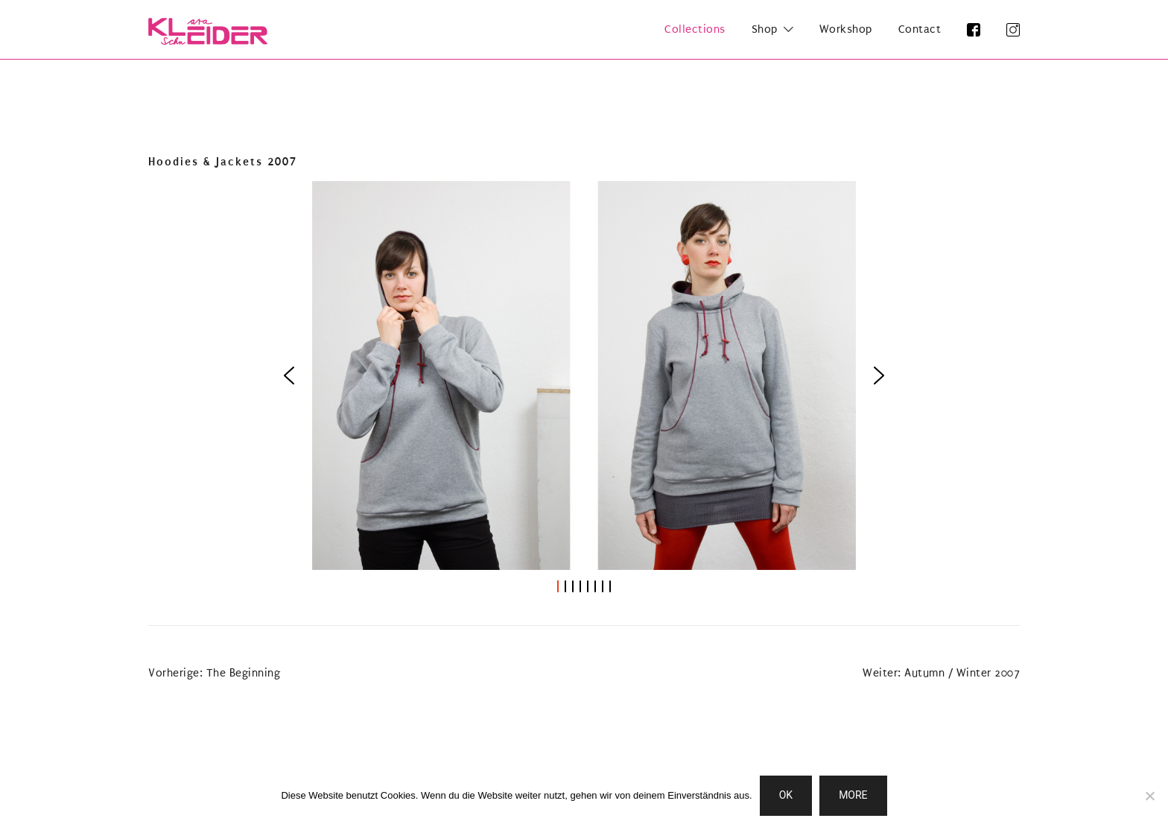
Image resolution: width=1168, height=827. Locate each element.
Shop (765, 29)
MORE (853, 795)
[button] (289, 375)
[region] (584, 388)
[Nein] (1149, 795)
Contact (920, 29)
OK (786, 795)
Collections (695, 29)
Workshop (845, 29)
